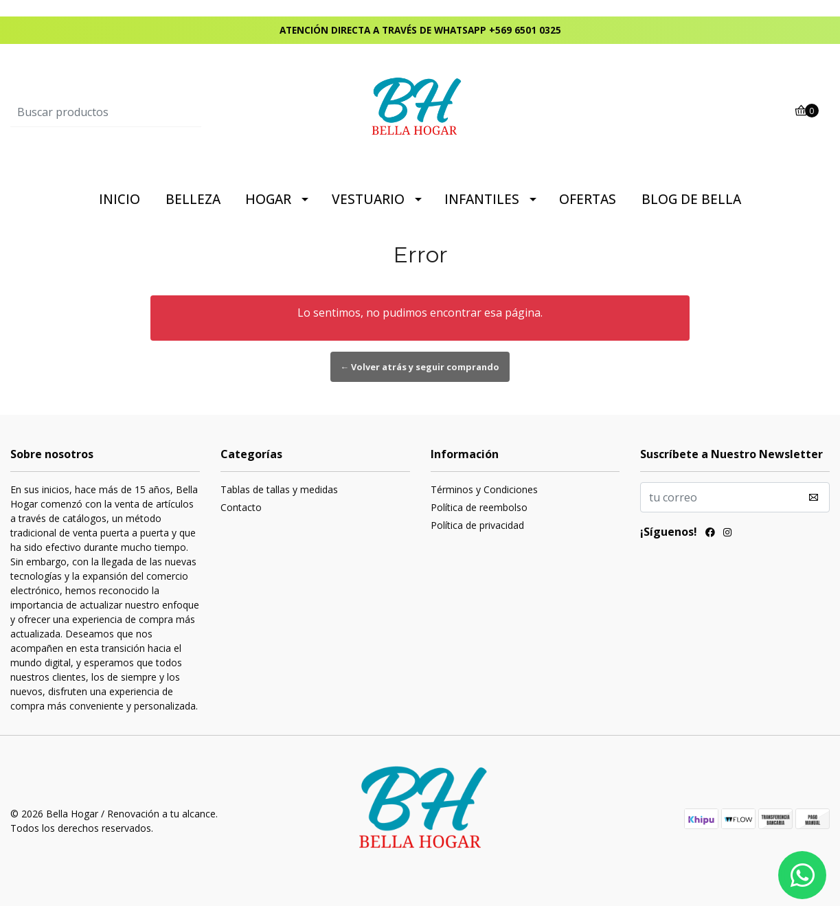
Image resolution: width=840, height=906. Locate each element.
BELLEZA (193, 199)
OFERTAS (587, 199)
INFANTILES (481, 199)
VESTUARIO (368, 199)
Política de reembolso (479, 507)
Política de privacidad (477, 525)
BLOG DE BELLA (691, 199)
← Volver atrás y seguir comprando (420, 367)
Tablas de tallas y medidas (279, 489)
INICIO (119, 199)
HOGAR (268, 199)
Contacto (241, 507)
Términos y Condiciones (484, 489)
